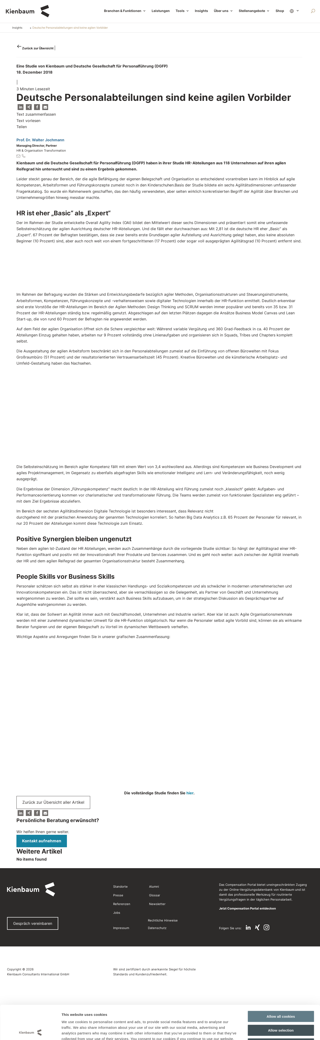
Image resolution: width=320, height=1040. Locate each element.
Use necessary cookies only (280, 740)
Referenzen (121, 904)
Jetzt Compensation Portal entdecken (247, 908)
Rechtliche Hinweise (163, 920)
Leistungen (161, 11)
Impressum (121, 928)
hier (189, 793)
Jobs (116, 912)
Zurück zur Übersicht (38, 48)
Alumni (154, 886)
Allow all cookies (281, 713)
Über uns (221, 11)
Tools (180, 11)
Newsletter (157, 904)
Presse (118, 895)
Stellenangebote (252, 11)
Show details (241, 761)
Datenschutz (157, 928)
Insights (201, 11)
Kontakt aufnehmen (41, 841)
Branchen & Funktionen (122, 11)
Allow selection (280, 727)
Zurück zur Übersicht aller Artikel (53, 802)
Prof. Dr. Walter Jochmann (40, 140)
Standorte (120, 886)
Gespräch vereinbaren (32, 923)
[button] (20, 107)
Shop (280, 11)
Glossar (154, 895)
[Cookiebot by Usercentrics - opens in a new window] (30, 761)
